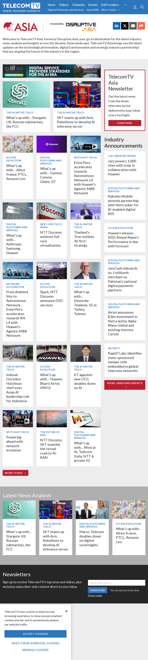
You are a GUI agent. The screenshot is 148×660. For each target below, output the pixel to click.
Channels (78, 5)
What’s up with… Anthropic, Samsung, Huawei (14, 244)
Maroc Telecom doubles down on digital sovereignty (91, 538)
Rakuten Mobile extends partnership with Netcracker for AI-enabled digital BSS (123, 205)
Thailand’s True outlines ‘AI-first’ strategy (84, 238)
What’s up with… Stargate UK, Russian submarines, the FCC (26, 122)
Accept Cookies (35, 633)
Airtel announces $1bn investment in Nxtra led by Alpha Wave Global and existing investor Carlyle (122, 323)
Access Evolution (13, 159)
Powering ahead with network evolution (14, 443)
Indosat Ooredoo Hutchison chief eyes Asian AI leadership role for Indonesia (17, 388)
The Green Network (122, 155)
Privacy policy (95, 595)
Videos (64, 5)
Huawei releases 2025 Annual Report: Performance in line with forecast (123, 239)
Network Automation (15, 285)
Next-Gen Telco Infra (51, 226)
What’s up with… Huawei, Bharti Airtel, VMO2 (51, 381)
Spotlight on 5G (85, 157)
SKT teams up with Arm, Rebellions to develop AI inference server (76, 122)
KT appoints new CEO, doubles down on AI (85, 381)
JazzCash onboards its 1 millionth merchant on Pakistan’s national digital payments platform (122, 279)
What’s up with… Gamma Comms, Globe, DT (51, 174)
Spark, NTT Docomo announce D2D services (51, 298)
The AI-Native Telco (20, 112)
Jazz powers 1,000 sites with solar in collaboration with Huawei (122, 167)
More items (15, 472)
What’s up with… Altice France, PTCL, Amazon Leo (16, 172)
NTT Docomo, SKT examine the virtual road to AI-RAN (51, 448)
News (51, 5)
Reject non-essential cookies (35, 642)
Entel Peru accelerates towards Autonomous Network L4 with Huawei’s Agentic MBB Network (85, 178)
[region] (35, 632)
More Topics (110, 9)
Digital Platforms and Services (66, 9)
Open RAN (92, 9)
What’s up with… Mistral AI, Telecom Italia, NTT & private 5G (84, 451)
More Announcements (124, 385)
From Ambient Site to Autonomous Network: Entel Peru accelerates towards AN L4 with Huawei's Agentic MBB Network (17, 313)
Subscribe (124, 122)
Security (114, 348)
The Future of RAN (50, 433)
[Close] (66, 611)
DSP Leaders (110, 5)
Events (93, 5)
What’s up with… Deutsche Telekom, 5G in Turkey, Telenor (85, 303)
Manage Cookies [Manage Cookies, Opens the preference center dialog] (35, 649)
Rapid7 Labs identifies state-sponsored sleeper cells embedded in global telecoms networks (125, 362)
